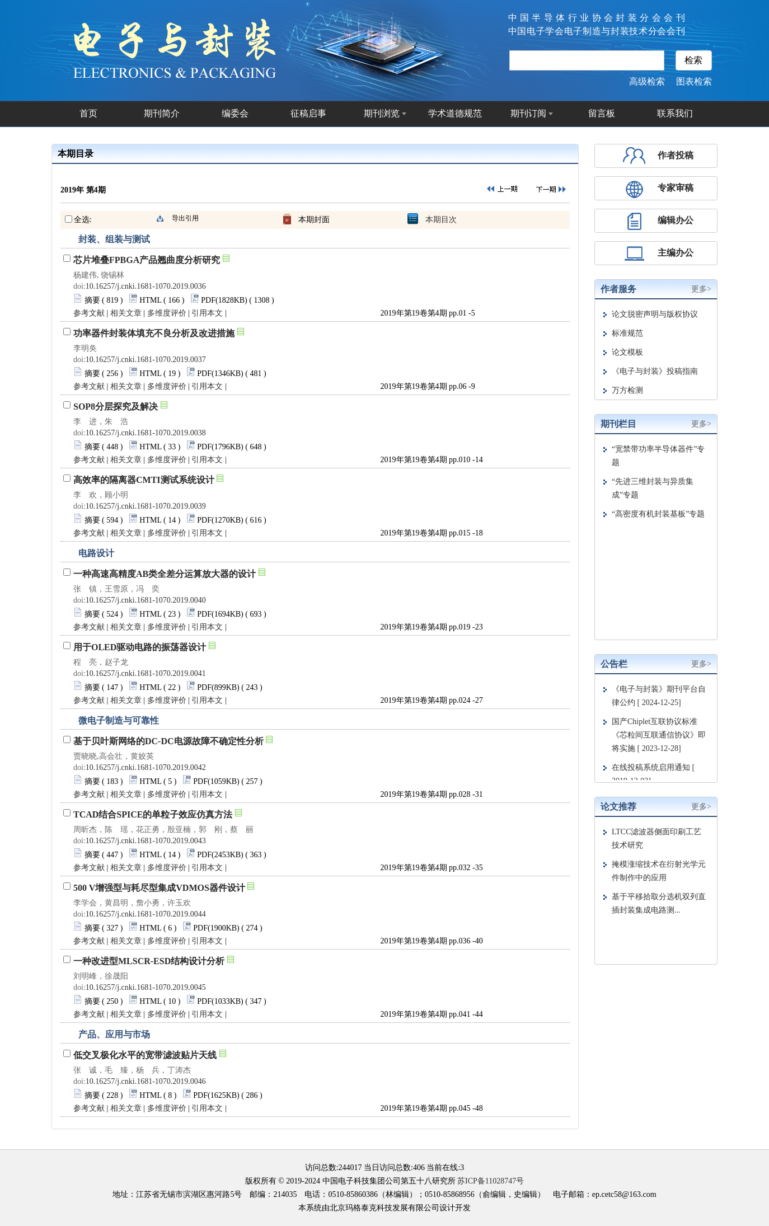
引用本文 (207, 313)
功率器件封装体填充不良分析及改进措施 (154, 333)
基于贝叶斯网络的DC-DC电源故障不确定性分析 (168, 741)
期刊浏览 (382, 113)
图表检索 (694, 81)
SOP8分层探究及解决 (115, 406)
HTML (150, 300)
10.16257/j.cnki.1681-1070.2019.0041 (146, 673)
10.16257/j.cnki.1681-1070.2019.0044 (146, 914)
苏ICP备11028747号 (490, 1181)
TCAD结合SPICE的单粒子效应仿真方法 (152, 814)
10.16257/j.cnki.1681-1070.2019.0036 (146, 286)
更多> (701, 289)
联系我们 (675, 113)
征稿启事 (308, 113)
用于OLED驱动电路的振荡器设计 (139, 647)
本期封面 (314, 219)
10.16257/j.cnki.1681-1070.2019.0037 (146, 359)
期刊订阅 (528, 113)
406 (419, 1167)
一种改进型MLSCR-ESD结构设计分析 (148, 961)
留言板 (601, 113)
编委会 (235, 113)
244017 (350, 1167)
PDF (208, 300)
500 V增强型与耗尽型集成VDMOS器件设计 (159, 888)
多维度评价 (166, 313)
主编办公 (675, 252)
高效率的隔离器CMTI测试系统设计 (143, 480)
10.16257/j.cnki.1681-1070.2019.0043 (146, 841)
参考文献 (89, 313)
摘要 (92, 300)
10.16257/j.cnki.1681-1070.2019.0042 (146, 767)
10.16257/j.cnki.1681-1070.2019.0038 (146, 433)
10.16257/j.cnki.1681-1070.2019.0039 (146, 506)
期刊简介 (162, 113)
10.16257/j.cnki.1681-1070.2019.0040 (146, 600)
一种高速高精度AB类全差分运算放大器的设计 (164, 574)
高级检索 (647, 81)
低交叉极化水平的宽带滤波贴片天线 (145, 1055)
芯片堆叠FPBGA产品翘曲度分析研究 (146, 260)
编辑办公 (675, 220)
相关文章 (126, 313)
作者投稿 (675, 155)
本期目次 (441, 219)
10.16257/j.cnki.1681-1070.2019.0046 (146, 1081)
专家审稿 (675, 187)
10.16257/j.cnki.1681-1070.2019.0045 (146, 987)
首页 (88, 113)
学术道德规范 (455, 113)
